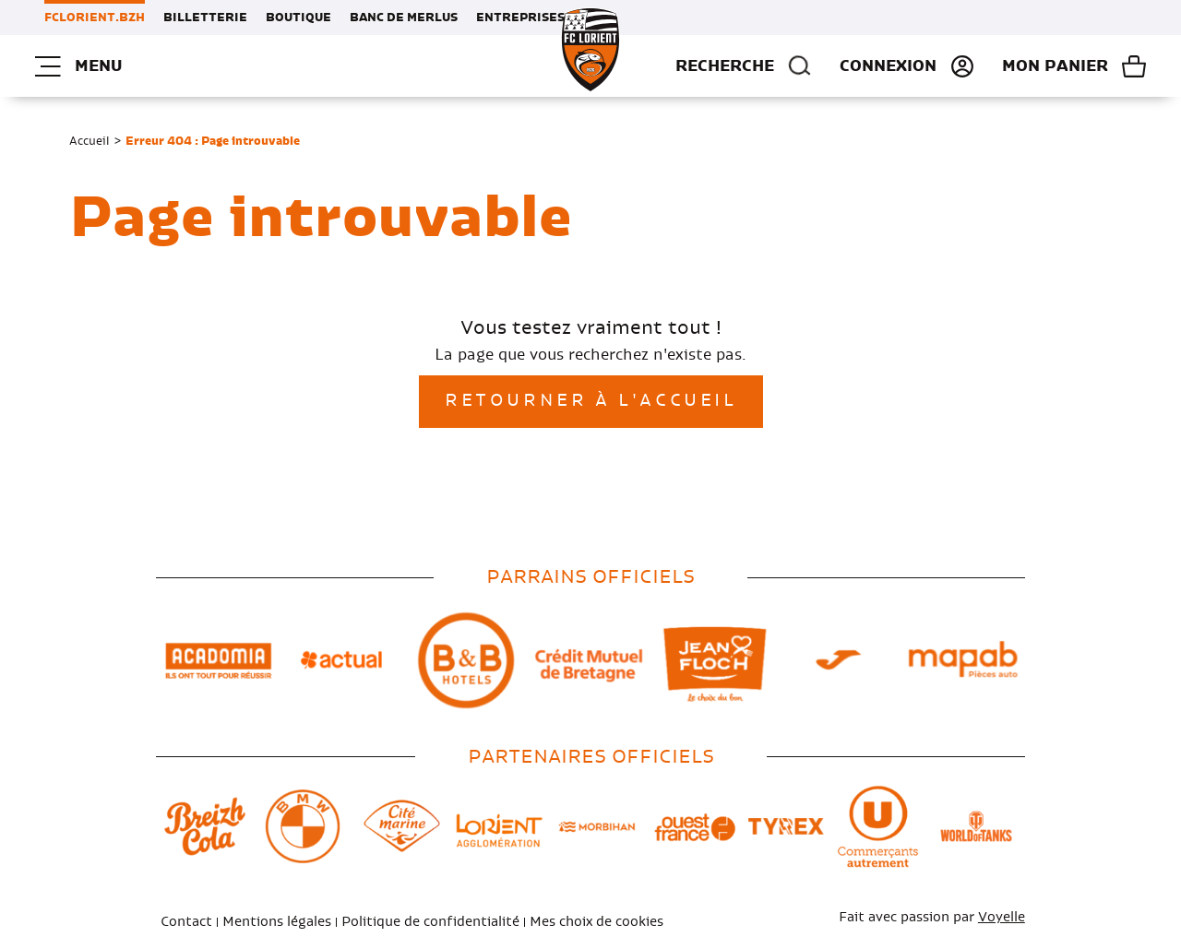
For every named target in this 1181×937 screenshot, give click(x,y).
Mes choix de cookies (596, 922)
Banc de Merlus (404, 17)
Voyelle (1001, 917)
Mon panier (1055, 66)
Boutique (298, 17)
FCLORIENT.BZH (94, 17)
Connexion (888, 66)
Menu (78, 66)
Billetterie (205, 17)
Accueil (89, 141)
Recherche (743, 66)
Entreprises (520, 17)
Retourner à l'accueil (591, 401)
